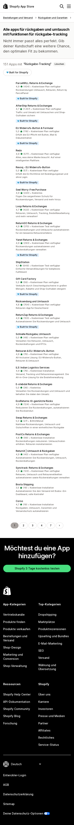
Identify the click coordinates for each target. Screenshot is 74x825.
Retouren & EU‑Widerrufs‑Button (35, 350)
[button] (37, 91)
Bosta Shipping (25, 484)
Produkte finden (14, 622)
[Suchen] (62, 6)
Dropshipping (47, 614)
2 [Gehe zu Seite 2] (23, 525)
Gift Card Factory (26, 278)
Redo (19, 150)
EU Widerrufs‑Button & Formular (34, 128)
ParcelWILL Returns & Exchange (34, 83)
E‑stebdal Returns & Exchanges (34, 384)
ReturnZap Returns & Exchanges (34, 314)
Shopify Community (16, 709)
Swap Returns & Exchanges (31, 417)
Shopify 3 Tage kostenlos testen (37, 568)
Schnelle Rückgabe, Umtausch (33, 334)
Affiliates (44, 730)
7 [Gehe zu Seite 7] (51, 525)
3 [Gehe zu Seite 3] (32, 525)
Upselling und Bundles (53, 636)
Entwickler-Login (14, 775)
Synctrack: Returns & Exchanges (34, 467)
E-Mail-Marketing (50, 643)
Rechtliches (46, 737)
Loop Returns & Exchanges (31, 206)
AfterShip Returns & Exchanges (34, 105)
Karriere (43, 701)
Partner (43, 723)
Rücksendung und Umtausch (32, 301)
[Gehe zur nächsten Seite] (59, 525)
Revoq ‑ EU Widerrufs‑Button (33, 167)
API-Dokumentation (16, 701)
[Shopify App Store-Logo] (18, 6)
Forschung (10, 723)
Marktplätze (46, 622)
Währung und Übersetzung (47, 667)
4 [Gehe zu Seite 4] (41, 525)
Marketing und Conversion (13, 656)
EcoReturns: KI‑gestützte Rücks (34, 401)
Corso (19, 501)
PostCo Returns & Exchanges (33, 434)
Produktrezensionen (52, 629)
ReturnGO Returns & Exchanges (34, 223)
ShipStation (22, 262)
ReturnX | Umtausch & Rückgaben (35, 450)
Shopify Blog (11, 716)
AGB (6, 784)
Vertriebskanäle (14, 614)
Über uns (44, 694)
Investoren (45, 709)
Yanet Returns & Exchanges (32, 239)
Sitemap (9, 804)
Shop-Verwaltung (15, 666)
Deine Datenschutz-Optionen (23, 813)
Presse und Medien (51, 716)
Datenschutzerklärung (18, 794)
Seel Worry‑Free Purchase (31, 189)
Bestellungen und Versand (15, 638)
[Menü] (69, 6)
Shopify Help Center (17, 694)
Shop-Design (12, 647)
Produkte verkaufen (16, 629)
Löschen (59, 64)
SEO (41, 650)
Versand (43, 657)
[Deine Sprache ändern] (26, 764)
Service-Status (48, 744)
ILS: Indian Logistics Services (33, 367)
